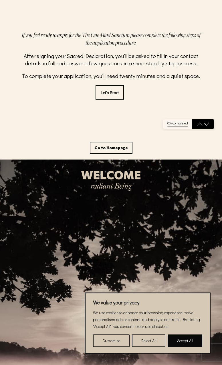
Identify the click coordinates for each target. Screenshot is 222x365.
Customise (111, 340)
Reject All (148, 340)
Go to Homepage (111, 147)
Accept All (185, 340)
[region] (148, 323)
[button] (206, 124)
